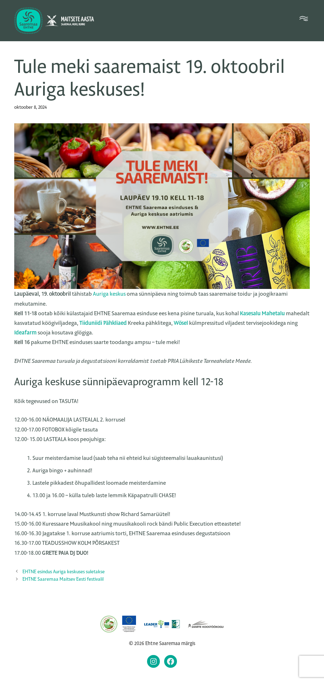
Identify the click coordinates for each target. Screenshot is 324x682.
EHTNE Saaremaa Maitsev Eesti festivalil (63, 579)
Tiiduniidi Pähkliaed (103, 323)
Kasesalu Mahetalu (262, 313)
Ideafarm (25, 332)
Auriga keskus (109, 293)
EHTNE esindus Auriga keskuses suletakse (63, 572)
